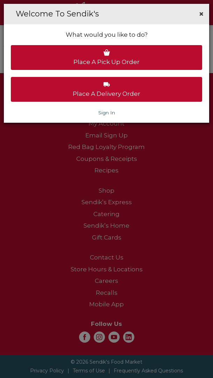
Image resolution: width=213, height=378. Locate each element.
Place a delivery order (106, 89)
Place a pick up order (106, 57)
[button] (201, 14)
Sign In (106, 112)
